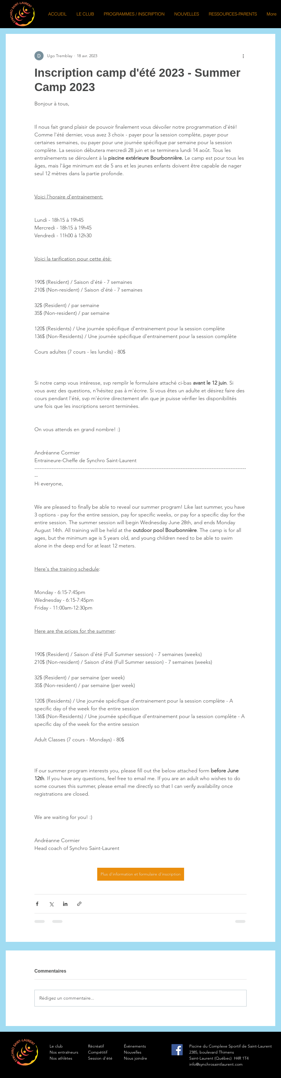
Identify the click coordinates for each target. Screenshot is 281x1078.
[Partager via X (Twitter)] (51, 904)
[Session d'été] (108, 1058)
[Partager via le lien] (79, 904)
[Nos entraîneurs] (70, 1052)
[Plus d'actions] (243, 55)
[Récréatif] (108, 1046)
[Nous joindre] (144, 1058)
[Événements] (144, 1046)
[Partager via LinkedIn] (65, 904)
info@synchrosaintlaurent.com (216, 1064)
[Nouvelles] (144, 1052)
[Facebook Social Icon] (177, 1049)
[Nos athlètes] (70, 1058)
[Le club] (70, 1046)
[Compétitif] (108, 1052)
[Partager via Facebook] (37, 904)
